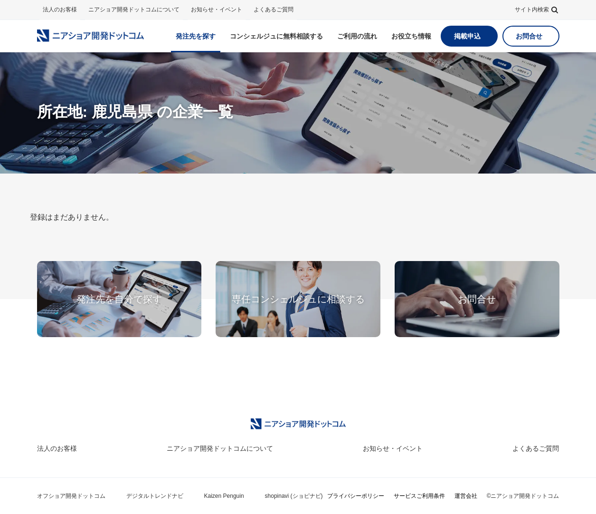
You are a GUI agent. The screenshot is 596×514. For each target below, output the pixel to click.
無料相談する (276, 36)
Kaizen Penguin (224, 496)
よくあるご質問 (273, 9)
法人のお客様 (60, 9)
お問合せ (529, 36)
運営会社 (465, 496)
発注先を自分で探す (119, 299)
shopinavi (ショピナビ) (294, 496)
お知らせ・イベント (216, 9)
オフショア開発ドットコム (71, 496)
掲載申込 (467, 36)
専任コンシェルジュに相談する (298, 299)
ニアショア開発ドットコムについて (134, 9)
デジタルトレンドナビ (154, 496)
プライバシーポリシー (355, 496)
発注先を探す (196, 36)
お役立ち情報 (411, 36)
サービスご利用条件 (419, 496)
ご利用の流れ (357, 36)
